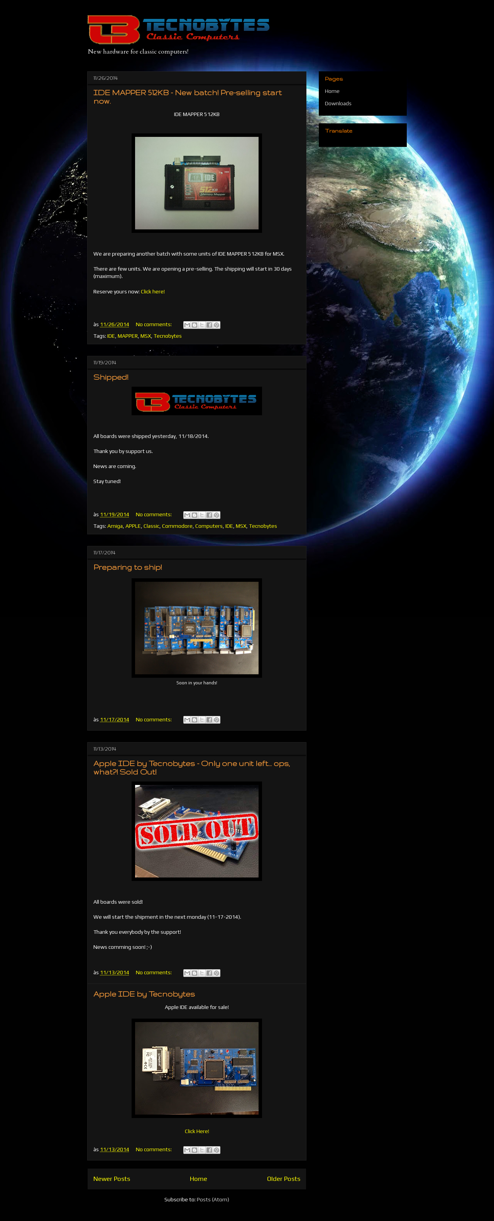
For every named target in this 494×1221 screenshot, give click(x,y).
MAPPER (128, 336)
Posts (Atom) (213, 1199)
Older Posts (283, 1178)
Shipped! (110, 377)
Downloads (338, 103)
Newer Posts (111, 1178)
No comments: (154, 324)
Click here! (153, 291)
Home (198, 1178)
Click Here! (197, 1131)
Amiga (115, 526)
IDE (111, 336)
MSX (145, 336)
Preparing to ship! (127, 567)
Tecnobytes (168, 336)
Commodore (177, 526)
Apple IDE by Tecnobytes (144, 994)
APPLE (133, 526)
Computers (209, 526)
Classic (151, 526)
